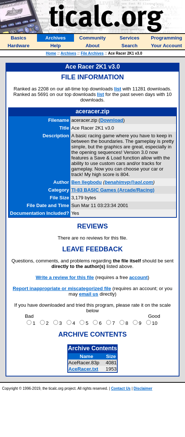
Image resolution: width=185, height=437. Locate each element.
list (117, 89)
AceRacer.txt (83, 369)
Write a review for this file (65, 277)
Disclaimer (143, 388)
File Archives (92, 53)
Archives (68, 53)
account (138, 277)
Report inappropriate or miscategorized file (62, 288)
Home (51, 53)
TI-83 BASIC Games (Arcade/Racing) (113, 190)
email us (88, 294)
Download (111, 120)
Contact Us (121, 388)
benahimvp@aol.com (129, 182)
